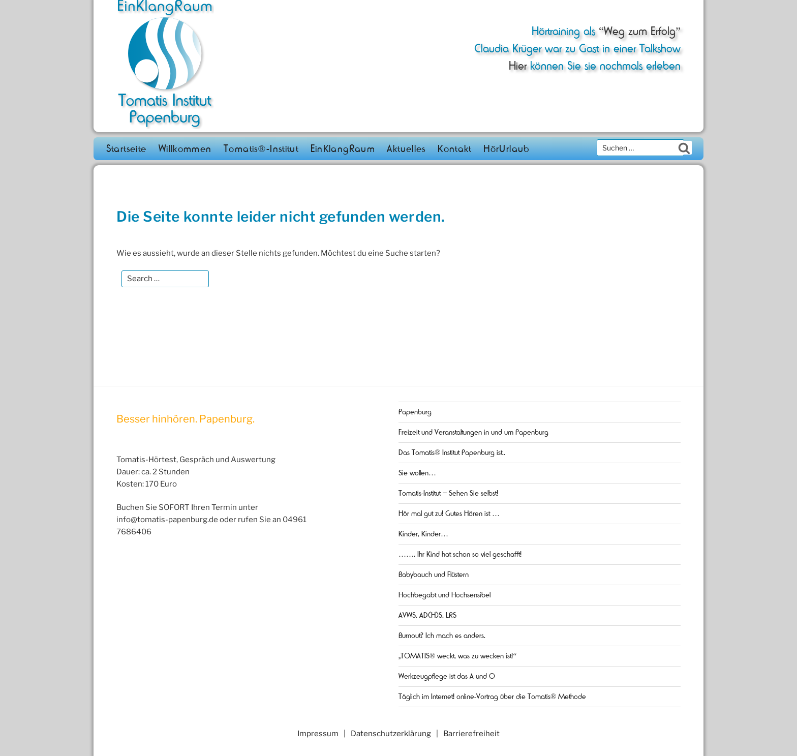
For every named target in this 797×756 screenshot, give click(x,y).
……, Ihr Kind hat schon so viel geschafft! (460, 554)
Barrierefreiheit (471, 733)
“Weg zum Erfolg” (638, 31)
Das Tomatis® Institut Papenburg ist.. (451, 452)
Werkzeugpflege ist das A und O (446, 676)
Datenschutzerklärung (391, 733)
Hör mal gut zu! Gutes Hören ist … (449, 513)
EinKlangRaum (343, 148)
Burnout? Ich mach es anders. (441, 635)
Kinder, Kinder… (423, 534)
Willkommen (185, 148)
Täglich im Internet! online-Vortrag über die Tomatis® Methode (492, 696)
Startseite (126, 148)
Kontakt (455, 148)
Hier (518, 65)
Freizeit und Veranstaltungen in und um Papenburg (473, 432)
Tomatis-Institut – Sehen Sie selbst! (448, 493)
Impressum (318, 733)
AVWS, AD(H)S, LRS (427, 615)
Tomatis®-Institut (261, 148)
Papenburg (415, 412)
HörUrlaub (506, 148)
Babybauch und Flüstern (433, 574)
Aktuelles (406, 148)
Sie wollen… (417, 473)
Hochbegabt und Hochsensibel (444, 595)
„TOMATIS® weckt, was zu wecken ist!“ (457, 656)
